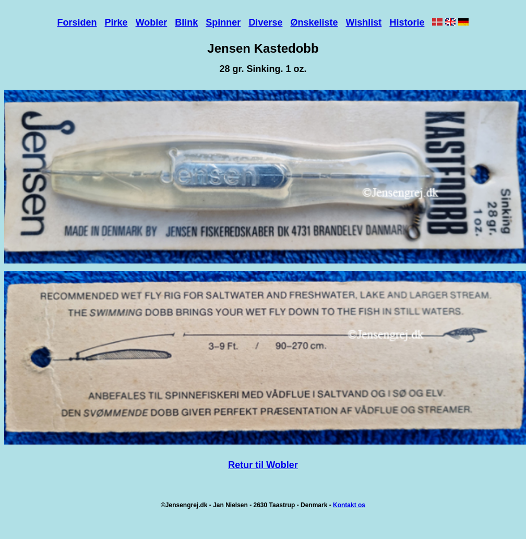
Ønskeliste (314, 22)
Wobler (152, 22)
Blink (186, 22)
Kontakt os (349, 505)
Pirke (116, 22)
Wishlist (364, 22)
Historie (406, 22)
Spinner (223, 22)
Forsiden (77, 22)
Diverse (265, 22)
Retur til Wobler (263, 465)
